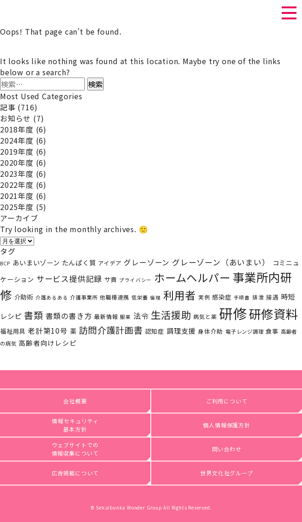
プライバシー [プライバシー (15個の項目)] (135, 279)
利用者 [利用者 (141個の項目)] (179, 295)
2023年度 (17, 173)
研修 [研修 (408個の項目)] (233, 313)
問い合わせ (227, 449)
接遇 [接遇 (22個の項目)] (272, 297)
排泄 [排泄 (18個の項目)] (258, 297)
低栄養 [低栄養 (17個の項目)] (139, 297)
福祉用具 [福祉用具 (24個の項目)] (12, 331)
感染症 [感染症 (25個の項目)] (221, 296)
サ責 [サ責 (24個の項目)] (110, 279)
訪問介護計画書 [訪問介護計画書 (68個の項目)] (111, 330)
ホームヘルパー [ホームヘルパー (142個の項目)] (192, 277)
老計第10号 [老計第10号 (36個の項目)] (48, 330)
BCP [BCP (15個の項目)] (5, 263)
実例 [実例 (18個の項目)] (204, 297)
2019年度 (17, 151)
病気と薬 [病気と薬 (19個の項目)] (205, 316)
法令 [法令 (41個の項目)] (141, 315)
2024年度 (17, 140)
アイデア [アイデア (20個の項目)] (109, 263)
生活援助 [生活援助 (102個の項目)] (171, 314)
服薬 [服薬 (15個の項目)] (125, 316)
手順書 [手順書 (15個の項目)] (242, 297)
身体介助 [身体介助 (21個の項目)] (210, 331)
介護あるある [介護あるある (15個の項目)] (52, 297)
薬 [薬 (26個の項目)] (73, 331)
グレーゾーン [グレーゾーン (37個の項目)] (147, 262)
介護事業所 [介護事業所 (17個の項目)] (83, 297)
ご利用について (227, 401)
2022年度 (17, 184)
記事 (8, 107)
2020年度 (17, 162)
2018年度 (17, 129)
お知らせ (15, 118)
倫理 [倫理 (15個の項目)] (155, 297)
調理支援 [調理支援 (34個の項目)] (180, 330)
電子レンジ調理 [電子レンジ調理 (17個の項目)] (244, 331)
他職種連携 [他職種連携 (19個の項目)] (114, 297)
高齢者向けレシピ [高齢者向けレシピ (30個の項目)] (47, 343)
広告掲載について (75, 473)
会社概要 (75, 401)
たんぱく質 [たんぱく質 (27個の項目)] (79, 262)
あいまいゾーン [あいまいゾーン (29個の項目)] (36, 262)
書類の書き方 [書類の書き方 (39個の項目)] (69, 315)
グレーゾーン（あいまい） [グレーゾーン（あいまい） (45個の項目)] (221, 262)
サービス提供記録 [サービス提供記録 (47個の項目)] (69, 278)
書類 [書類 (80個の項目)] (33, 315)
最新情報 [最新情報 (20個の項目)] (106, 316)
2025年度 (17, 206)
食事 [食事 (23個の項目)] (272, 331)
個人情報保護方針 (226, 425)
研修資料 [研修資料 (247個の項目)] (273, 314)
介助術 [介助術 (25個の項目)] (23, 296)
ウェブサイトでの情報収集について (75, 449)
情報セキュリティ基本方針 (75, 425)
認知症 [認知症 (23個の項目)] (154, 331)
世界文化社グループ (226, 473)
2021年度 (17, 195)
